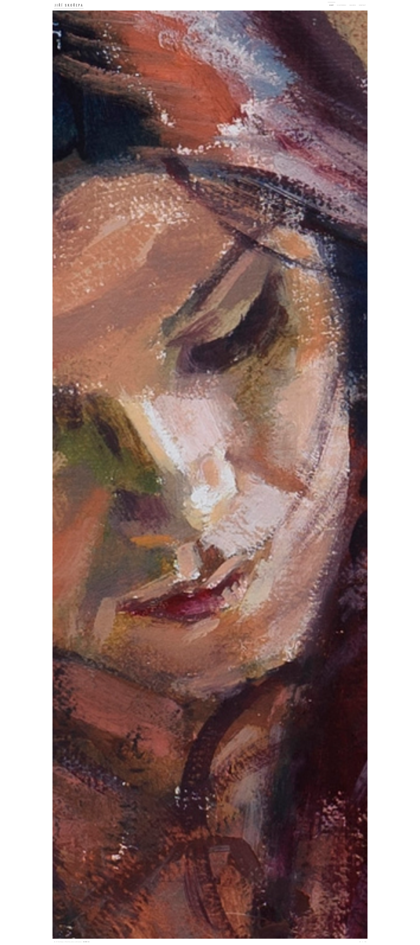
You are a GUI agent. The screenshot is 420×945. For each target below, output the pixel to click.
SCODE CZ (86, 942)
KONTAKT (362, 5)
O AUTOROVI (341, 5)
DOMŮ (331, 5)
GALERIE (353, 5)
